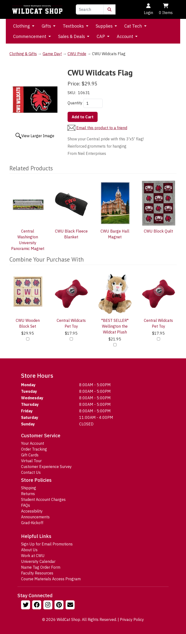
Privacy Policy (132, 619)
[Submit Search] (109, 9)
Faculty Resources (37, 573)
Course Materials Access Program (51, 578)
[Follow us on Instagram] (48, 605)
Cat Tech (133, 26)
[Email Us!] (71, 605)
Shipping (28, 487)
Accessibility (32, 511)
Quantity (75, 102)
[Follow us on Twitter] (26, 605)
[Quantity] (93, 103)
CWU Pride (77, 53)
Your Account (32, 443)
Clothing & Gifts (23, 53)
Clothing (22, 26)
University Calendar (38, 561)
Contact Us (31, 472)
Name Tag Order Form (40, 567)
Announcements (35, 516)
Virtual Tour (31, 460)
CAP (101, 36)
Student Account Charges (43, 499)
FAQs (25, 505)
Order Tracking (34, 449)
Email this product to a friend (101, 127)
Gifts (47, 26)
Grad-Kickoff (32, 522)
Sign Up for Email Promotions (47, 544)
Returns (28, 493)
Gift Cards (30, 455)
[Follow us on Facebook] (37, 605)
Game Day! (52, 53)
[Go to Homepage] (37, 9)
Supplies (105, 26)
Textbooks (74, 26)
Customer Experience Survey (46, 466)
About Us (29, 549)
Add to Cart (82, 116)
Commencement (30, 36)
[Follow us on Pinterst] (59, 605)
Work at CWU (33, 555)
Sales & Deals (72, 36)
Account (125, 36)
